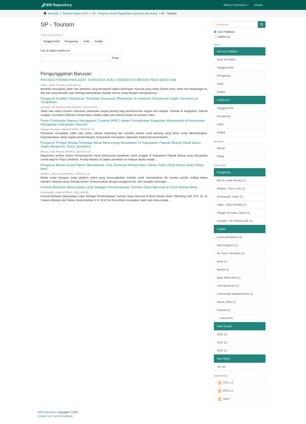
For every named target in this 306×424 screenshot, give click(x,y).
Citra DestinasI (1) (228, 285)
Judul (86, 41)
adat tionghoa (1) (227, 245)
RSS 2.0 (225, 391)
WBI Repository (47, 412)
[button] (236, 5)
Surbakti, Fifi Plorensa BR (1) (235, 220)
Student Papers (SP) (75, 13)
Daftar (220, 156)
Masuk (221, 148)
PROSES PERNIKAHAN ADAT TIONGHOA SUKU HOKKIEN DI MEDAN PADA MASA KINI (108, 80)
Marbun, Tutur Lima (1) (231, 188)
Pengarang (71, 41)
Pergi (115, 57)
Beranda (53, 13)
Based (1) (223, 269)
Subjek (99, 41)
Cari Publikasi (224, 31)
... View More (225, 318)
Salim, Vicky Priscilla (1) (231, 204)
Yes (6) (221, 366)
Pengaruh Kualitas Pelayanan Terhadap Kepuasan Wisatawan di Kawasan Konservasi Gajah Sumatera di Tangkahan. (119, 100)
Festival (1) (224, 310)
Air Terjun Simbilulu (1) (231, 253)
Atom (223, 399)
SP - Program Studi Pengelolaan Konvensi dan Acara (124, 13)
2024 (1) (222, 350)
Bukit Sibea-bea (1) (229, 277)
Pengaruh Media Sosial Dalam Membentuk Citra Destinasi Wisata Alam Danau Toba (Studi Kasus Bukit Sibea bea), (122, 167)
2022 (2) (222, 342)
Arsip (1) (222, 261)
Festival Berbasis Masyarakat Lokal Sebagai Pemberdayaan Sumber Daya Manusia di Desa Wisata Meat (118, 187)
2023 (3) (222, 334)
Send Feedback (63, 416)
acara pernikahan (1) (229, 237)
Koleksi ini (222, 36)
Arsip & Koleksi (226, 59)
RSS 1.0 (225, 382)
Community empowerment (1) (235, 293)
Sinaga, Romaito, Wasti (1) (233, 212)
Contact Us (44, 416)
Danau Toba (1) (226, 301)
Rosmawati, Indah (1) (230, 196)
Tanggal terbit (51, 41)
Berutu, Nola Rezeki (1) (231, 180)
